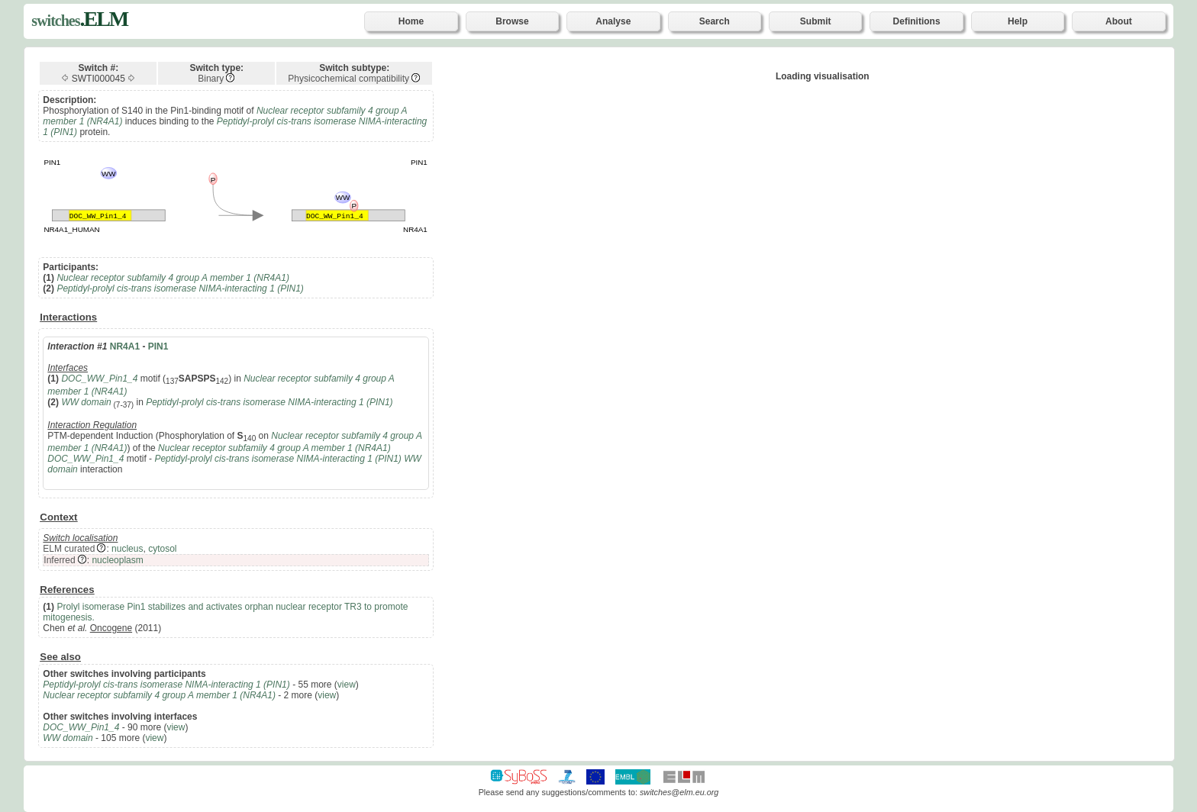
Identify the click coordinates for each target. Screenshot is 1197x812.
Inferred (59, 560)
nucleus (127, 548)
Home (411, 21)
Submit (815, 21)
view (346, 684)
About (1118, 21)
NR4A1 (125, 346)
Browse (511, 21)
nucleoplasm (117, 560)
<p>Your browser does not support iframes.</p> (822, 139)
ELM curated (69, 548)
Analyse (613, 21)
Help (1018, 21)
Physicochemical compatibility (348, 78)
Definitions (916, 21)
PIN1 (158, 346)
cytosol (162, 548)
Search (714, 21)
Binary (211, 78)
